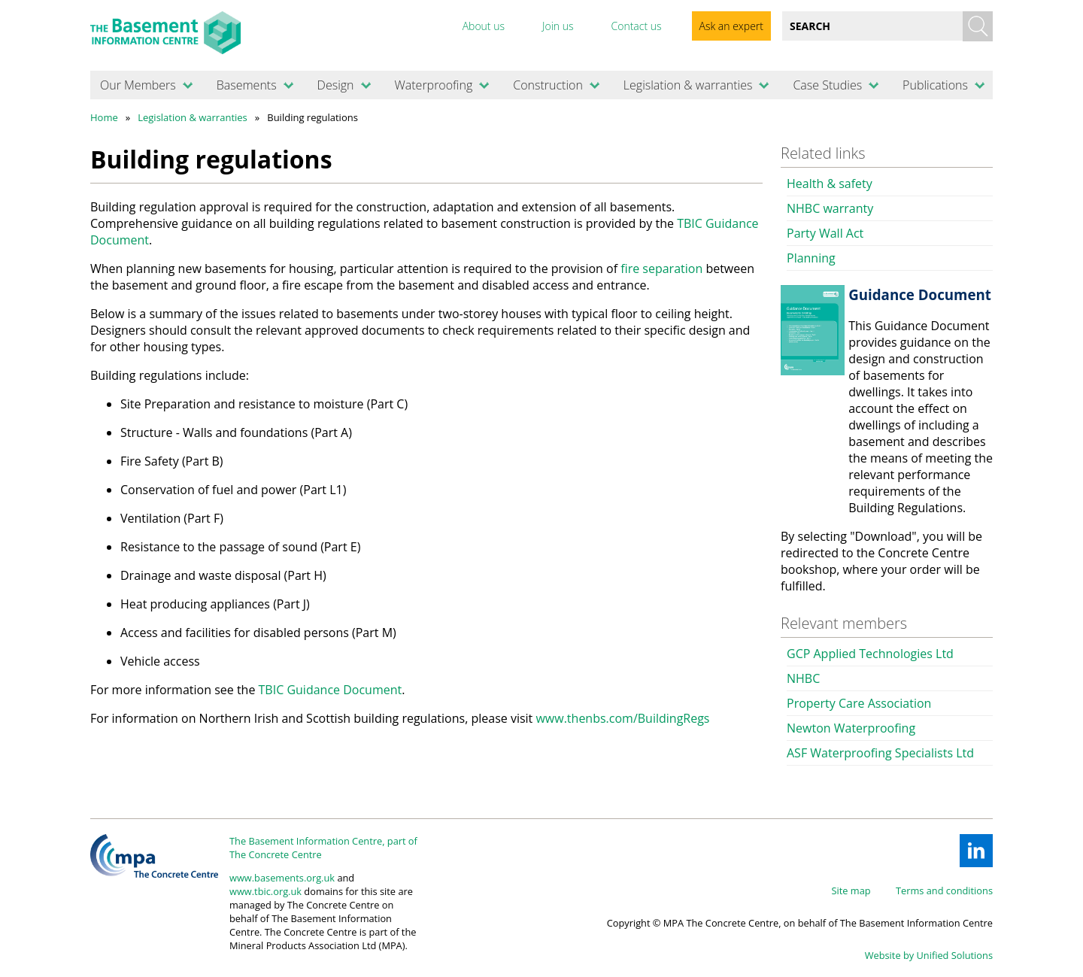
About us (484, 26)
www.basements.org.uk (282, 877)
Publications (935, 85)
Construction (548, 85)
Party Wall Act (825, 233)
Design (335, 85)
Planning (811, 258)
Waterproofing (433, 85)
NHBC (803, 678)
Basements (247, 85)
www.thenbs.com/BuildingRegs (622, 718)
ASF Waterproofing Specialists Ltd (880, 753)
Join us (558, 26)
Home (104, 117)
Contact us (636, 26)
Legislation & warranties (688, 85)
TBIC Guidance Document (330, 689)
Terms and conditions (944, 890)
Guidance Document (919, 294)
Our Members (138, 85)
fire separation (662, 268)
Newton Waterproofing (851, 728)
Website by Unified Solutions (929, 955)
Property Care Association (859, 703)
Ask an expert (731, 26)
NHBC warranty (830, 208)
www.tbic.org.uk (265, 891)
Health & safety (829, 183)
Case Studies (827, 85)
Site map (851, 890)
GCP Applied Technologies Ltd (870, 653)
